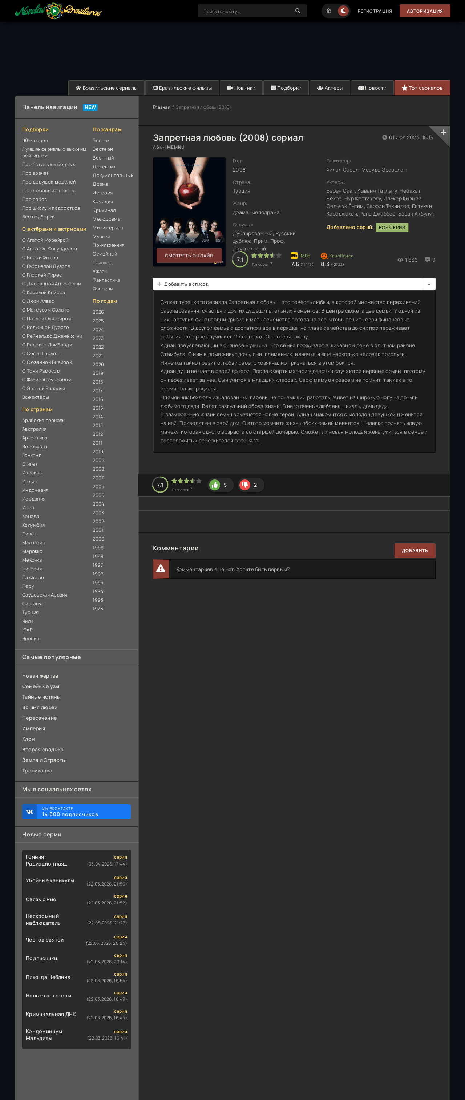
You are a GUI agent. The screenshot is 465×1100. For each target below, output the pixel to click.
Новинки (241, 87)
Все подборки (38, 216)
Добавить (415, 550)
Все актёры (35, 397)
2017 (98, 390)
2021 (98, 355)
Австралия (34, 429)
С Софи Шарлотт (41, 353)
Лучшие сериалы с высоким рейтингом (54, 152)
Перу (28, 586)
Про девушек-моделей (49, 181)
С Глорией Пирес (42, 275)
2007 (98, 477)
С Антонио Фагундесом (49, 248)
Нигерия (32, 568)
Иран (28, 507)
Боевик (101, 140)
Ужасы (100, 271)
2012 (98, 434)
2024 (98, 329)
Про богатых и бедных (49, 164)
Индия (29, 481)
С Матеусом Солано (46, 309)
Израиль (32, 472)
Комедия (103, 201)
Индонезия (35, 490)
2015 (98, 408)
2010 (98, 451)
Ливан (29, 533)
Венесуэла (35, 446)
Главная (161, 107)
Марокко (32, 551)
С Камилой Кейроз (43, 292)
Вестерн (103, 149)
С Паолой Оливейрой (46, 318)
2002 (98, 521)
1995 (98, 582)
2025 (98, 320)
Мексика (32, 560)
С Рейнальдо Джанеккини (52, 336)
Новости (372, 87)
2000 (98, 538)
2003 (98, 512)
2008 (98, 469)
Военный (103, 157)
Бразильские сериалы (106, 87)
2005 (98, 495)
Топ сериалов (422, 87)
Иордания (33, 498)
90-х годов (35, 140)
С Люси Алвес (38, 301)
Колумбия (33, 525)
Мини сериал (108, 227)
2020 (98, 364)
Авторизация (425, 11)
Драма (100, 184)
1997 (98, 565)
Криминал (104, 210)
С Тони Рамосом (41, 371)
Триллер (102, 262)
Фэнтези (103, 288)
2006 (98, 486)
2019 (98, 373)
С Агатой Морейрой (45, 240)
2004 (98, 504)
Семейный (105, 253)
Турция (30, 612)
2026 (98, 312)
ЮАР (27, 629)
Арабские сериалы (43, 420)
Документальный (112, 175)
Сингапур (33, 603)
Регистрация (375, 11)
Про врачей (35, 173)
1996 (98, 573)
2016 (98, 399)
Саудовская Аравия (45, 594)
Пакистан (33, 577)
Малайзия (33, 542)
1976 (98, 608)
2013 (98, 425)
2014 (98, 416)
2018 (98, 381)
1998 (98, 556)
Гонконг (31, 455)
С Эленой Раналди (43, 388)
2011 (97, 442)
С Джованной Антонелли (51, 283)
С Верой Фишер (40, 257)
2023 (98, 338)
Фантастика (106, 280)
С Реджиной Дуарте (45, 327)
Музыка (101, 236)
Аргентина (35, 437)
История (103, 192)
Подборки (286, 87)
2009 (98, 460)
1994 (98, 591)
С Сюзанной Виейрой (47, 362)
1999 (98, 547)
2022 (98, 347)
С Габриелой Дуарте (46, 266)
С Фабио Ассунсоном (47, 379)
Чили (27, 621)
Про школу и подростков (51, 208)
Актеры (330, 87)
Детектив (104, 166)
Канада (30, 516)
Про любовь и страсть (48, 190)
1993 (98, 600)
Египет (30, 464)
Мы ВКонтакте (83, 812)
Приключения (108, 245)
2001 (98, 530)
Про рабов (34, 199)
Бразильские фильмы (182, 87)
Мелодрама (106, 219)
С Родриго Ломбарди (47, 344)
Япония (30, 638)
